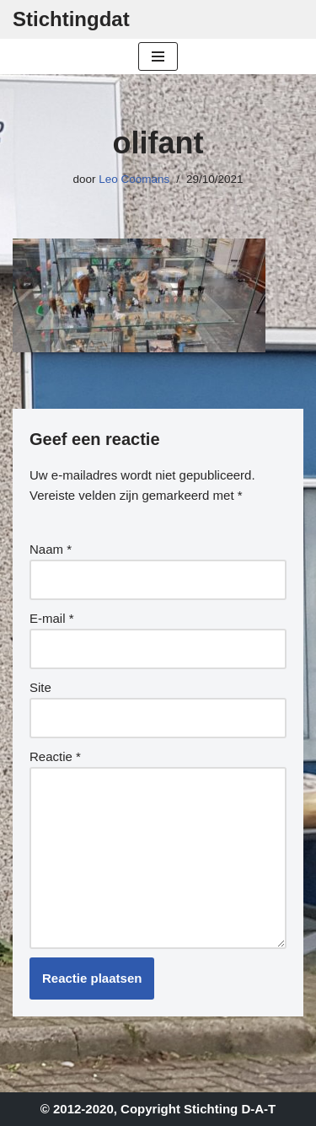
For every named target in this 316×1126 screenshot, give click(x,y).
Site (40, 687)
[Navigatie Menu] (158, 56)
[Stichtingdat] (71, 19)
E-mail (51, 618)
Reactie (55, 756)
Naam (50, 549)
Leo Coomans (134, 179)
